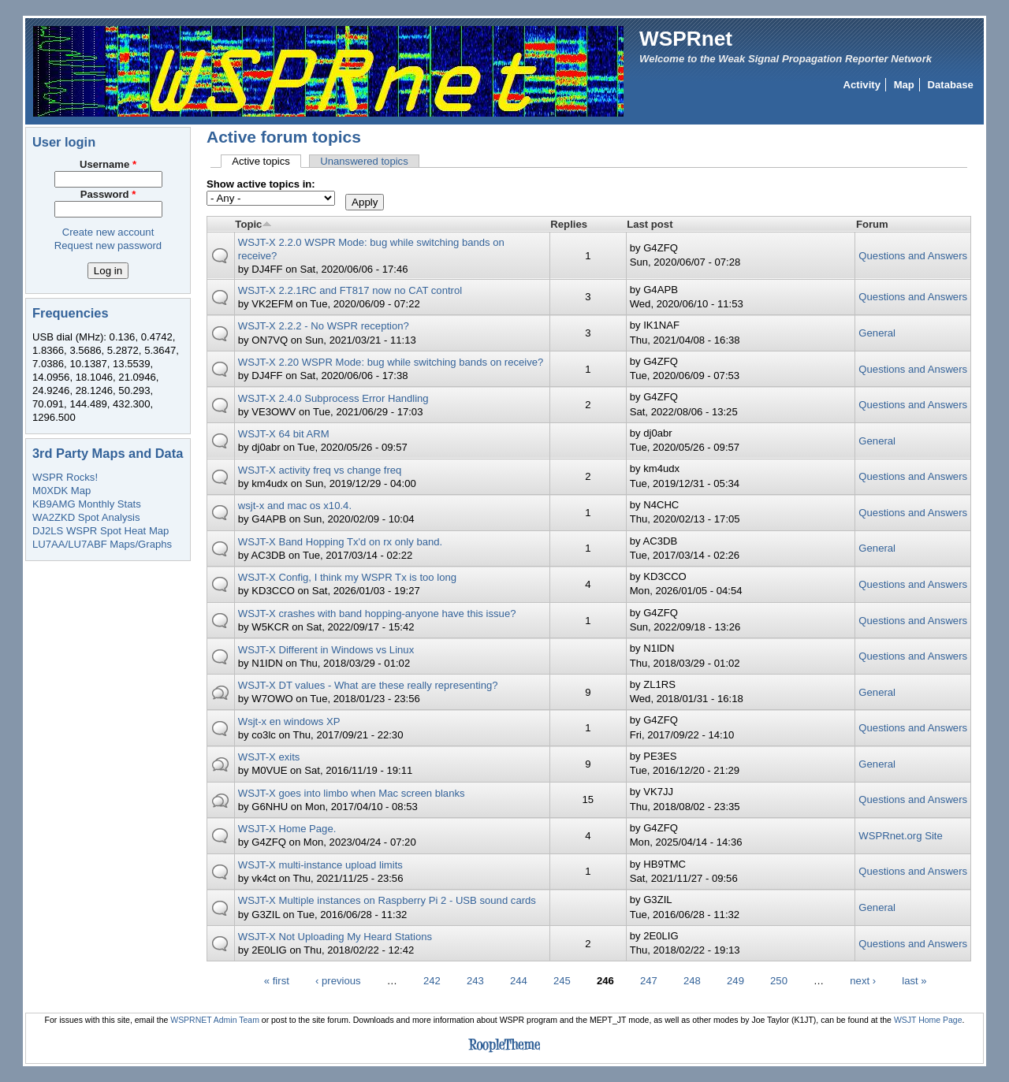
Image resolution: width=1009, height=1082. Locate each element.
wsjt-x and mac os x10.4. (295, 505)
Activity (862, 85)
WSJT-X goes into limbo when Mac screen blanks (351, 793)
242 (432, 980)
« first (276, 980)
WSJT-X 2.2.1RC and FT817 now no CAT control (350, 290)
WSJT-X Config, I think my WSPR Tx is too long (347, 577)
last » (914, 980)
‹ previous (338, 980)
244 (518, 980)
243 (475, 980)
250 (778, 980)
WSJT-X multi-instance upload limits (320, 865)
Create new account (108, 232)
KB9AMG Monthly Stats (86, 504)
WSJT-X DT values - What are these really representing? (368, 685)
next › (863, 980)
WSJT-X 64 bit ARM (284, 434)
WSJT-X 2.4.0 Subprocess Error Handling (333, 398)
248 (692, 980)
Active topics (266, 161)
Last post (649, 224)
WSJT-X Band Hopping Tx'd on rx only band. (340, 542)
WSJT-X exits (269, 757)
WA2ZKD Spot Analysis (86, 517)
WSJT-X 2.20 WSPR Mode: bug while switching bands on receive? (391, 362)
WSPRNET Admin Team (214, 1020)
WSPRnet (685, 38)
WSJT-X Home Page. (287, 829)
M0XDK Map (61, 490)
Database (951, 85)
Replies (568, 224)
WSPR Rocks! (65, 477)
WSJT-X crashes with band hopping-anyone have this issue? (377, 613)
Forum (872, 224)
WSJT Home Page (928, 1020)
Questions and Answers (912, 256)
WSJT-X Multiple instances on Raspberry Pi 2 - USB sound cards (387, 900)
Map (904, 85)
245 (562, 980)
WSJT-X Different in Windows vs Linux (326, 650)
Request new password (108, 245)
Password (108, 194)
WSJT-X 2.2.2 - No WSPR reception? (323, 326)
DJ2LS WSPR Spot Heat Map (100, 531)
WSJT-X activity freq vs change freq (320, 470)
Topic (253, 224)
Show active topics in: (261, 184)
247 (648, 980)
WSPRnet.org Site (900, 836)
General (876, 333)
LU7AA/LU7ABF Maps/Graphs (102, 544)
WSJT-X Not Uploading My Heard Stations (335, 937)
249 (735, 980)
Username (108, 164)
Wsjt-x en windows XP (289, 721)
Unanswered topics (364, 161)
